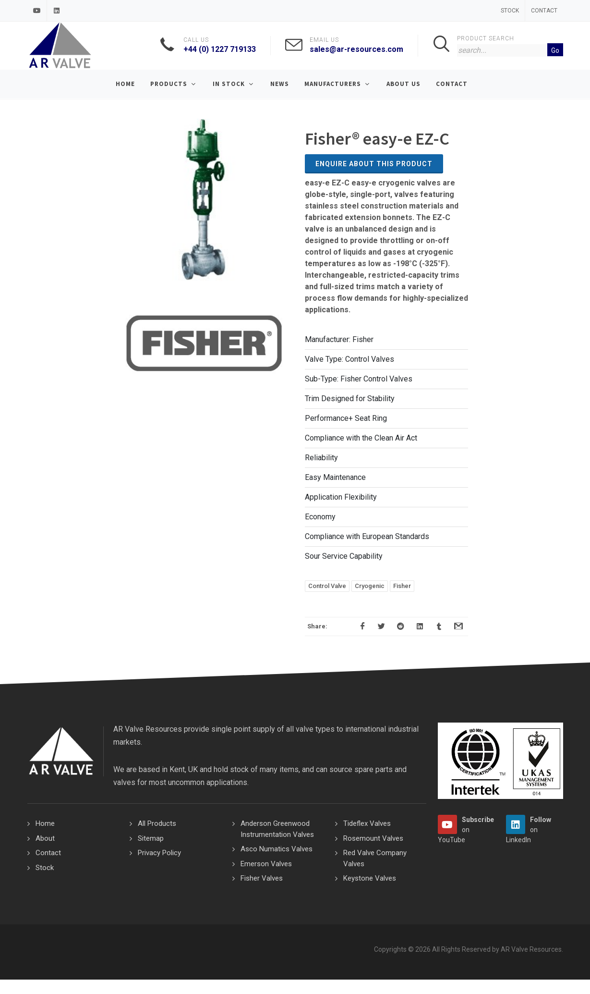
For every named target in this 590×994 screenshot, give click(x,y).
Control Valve (327, 585)
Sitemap (151, 838)
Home (45, 823)
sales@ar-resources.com (356, 49)
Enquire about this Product (374, 164)
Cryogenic (370, 585)
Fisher (402, 585)
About (45, 838)
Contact (544, 10)
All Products (157, 823)
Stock (510, 10)
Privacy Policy (159, 852)
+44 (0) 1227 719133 (219, 49)
